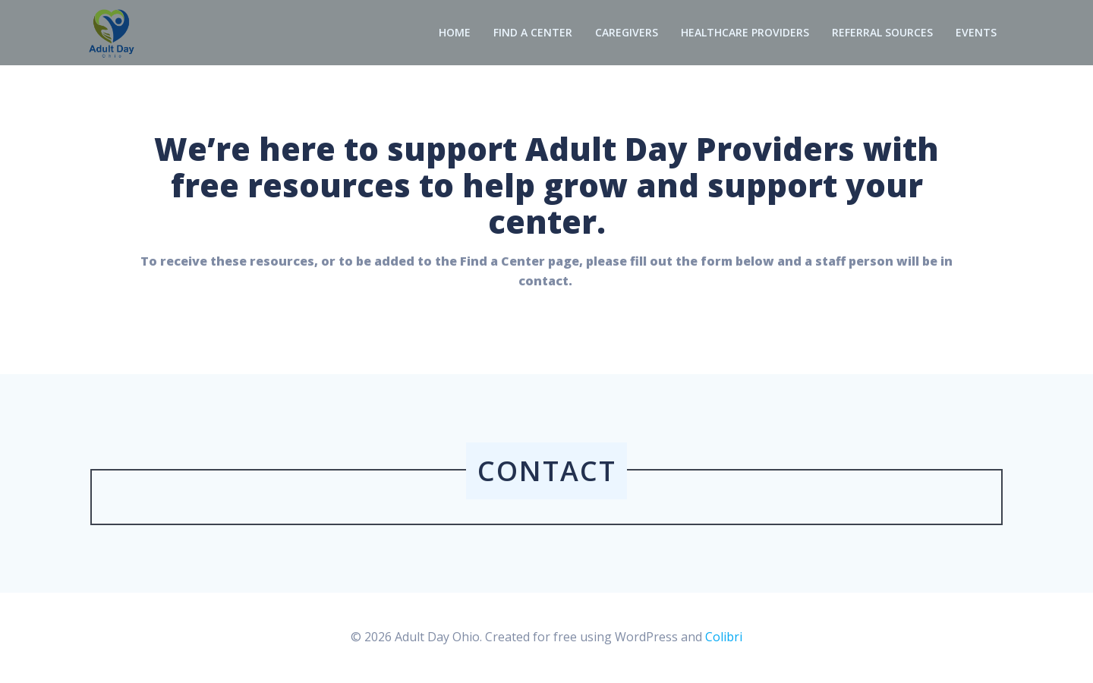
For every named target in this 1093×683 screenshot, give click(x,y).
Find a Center (532, 33)
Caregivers (626, 33)
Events (976, 33)
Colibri (723, 637)
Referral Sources (882, 33)
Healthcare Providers (745, 33)
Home (455, 33)
